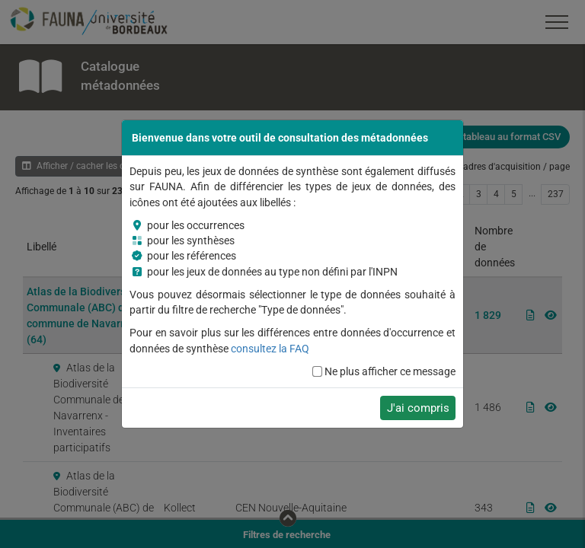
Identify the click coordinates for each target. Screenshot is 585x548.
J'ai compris (418, 408)
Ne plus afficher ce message (390, 371)
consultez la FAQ (270, 348)
